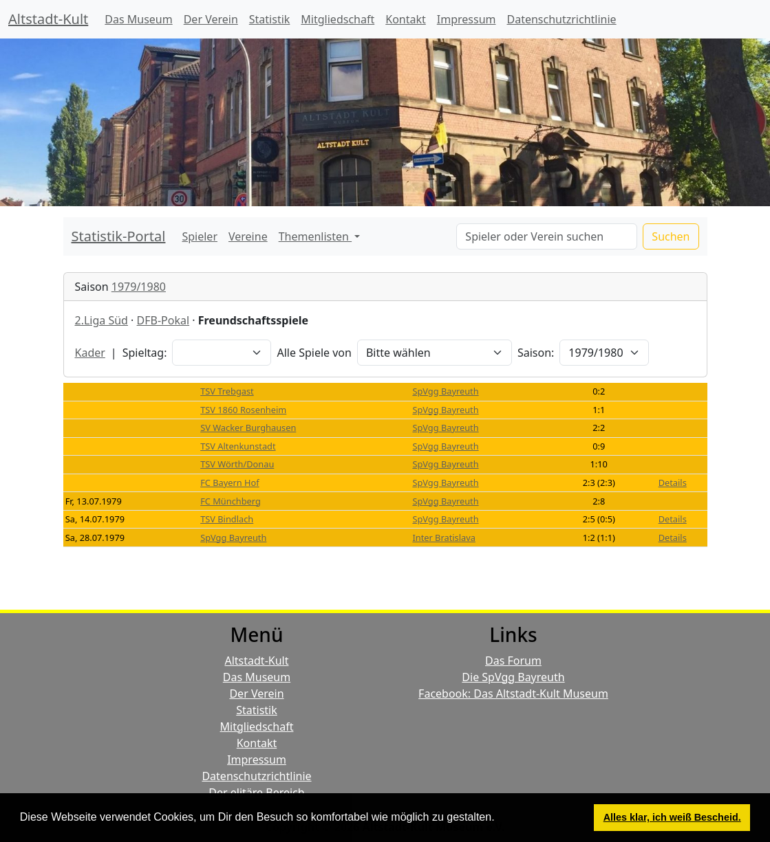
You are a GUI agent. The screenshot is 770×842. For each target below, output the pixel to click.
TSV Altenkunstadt (237, 446)
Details (673, 482)
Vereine (248, 236)
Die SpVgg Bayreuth (513, 677)
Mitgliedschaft (337, 19)
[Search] (546, 236)
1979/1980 (138, 286)
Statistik (269, 19)
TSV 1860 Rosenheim (243, 409)
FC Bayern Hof (229, 482)
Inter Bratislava (443, 537)
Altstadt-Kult (48, 19)
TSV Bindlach (226, 519)
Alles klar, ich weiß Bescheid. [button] (672, 817)
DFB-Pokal (163, 320)
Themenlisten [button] (315, 236)
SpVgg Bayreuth (445, 391)
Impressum (466, 19)
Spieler (199, 236)
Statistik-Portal (119, 236)
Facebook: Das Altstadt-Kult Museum (513, 693)
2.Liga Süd (101, 320)
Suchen (670, 236)
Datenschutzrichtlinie (562, 19)
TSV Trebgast (227, 391)
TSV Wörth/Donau (237, 464)
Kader (90, 352)
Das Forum (513, 660)
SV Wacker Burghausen (248, 427)
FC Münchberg (230, 501)
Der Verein (211, 19)
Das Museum (138, 19)
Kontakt (405, 19)
